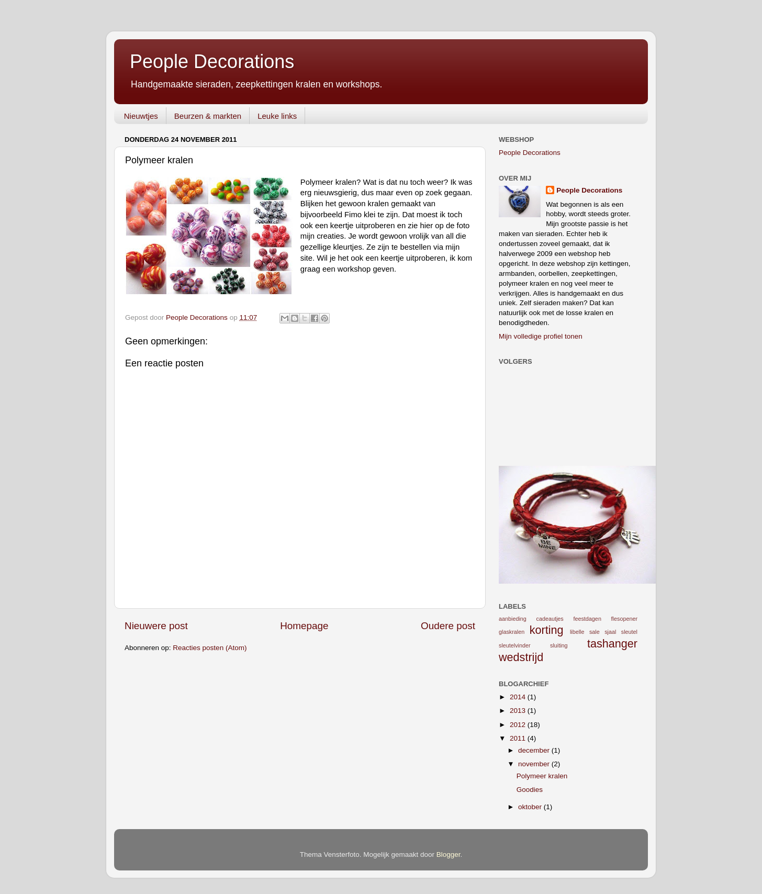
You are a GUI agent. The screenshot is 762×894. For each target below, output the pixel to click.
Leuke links (277, 115)
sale (594, 632)
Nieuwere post (156, 625)
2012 (519, 725)
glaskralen (511, 632)
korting (547, 629)
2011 (519, 738)
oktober (531, 807)
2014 (519, 697)
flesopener (624, 619)
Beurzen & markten (207, 115)
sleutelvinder (515, 645)
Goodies (530, 790)
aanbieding (512, 619)
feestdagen (587, 619)
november (535, 764)
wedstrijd (521, 657)
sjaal (610, 632)
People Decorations (212, 61)
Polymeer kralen (542, 776)
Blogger (448, 854)
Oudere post (448, 625)
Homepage (304, 625)
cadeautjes (550, 619)
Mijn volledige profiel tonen (540, 336)
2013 (519, 710)
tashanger (612, 643)
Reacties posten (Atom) (209, 648)
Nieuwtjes (141, 115)
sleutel (629, 632)
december (535, 750)
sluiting (559, 645)
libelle (577, 632)
